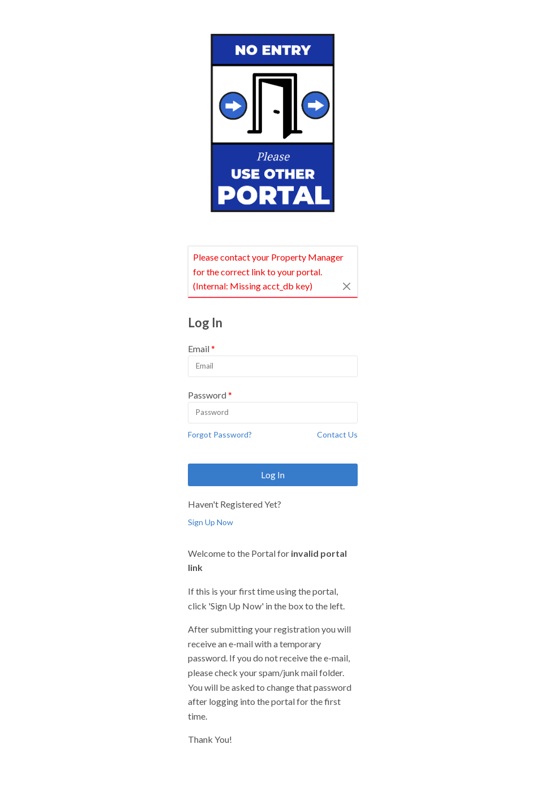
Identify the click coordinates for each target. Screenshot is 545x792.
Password (207, 394)
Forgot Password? (220, 434)
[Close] (347, 286)
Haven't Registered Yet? (234, 504)
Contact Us (337, 434)
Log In (273, 474)
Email (198, 348)
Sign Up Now (210, 522)
